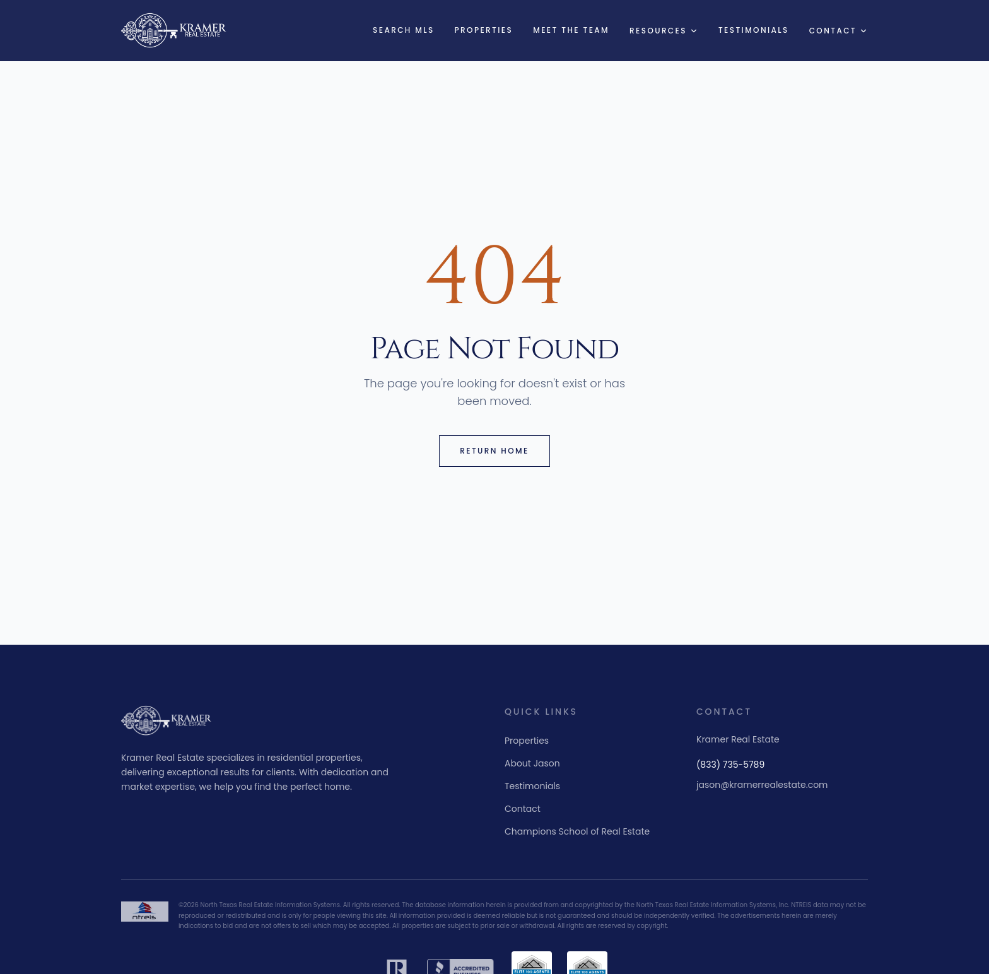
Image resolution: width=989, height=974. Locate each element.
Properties (484, 30)
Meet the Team (571, 30)
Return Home (494, 450)
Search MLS (404, 30)
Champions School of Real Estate (577, 831)
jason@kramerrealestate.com (762, 784)
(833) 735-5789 (730, 764)
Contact (838, 31)
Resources (663, 31)
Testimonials (753, 30)
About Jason (532, 763)
